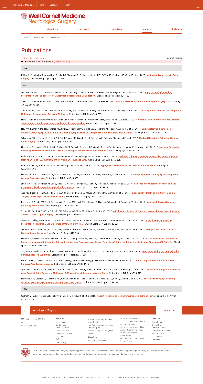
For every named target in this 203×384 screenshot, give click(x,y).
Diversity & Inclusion (64, 333)
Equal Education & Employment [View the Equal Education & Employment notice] (90, 377)
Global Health (125, 335)
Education (116, 29)
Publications (157, 336)
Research (147, 29)
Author (24, 57)
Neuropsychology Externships (132, 327)
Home (24, 29)
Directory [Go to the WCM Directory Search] (129, 377)
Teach (67, 4)
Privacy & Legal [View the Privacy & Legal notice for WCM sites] (69, 377)
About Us (52, 29)
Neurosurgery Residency (97, 340)
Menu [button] (5, 7)
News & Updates (62, 328)
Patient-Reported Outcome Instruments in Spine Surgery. (125, 296)
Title (30, 57)
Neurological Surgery (44, 310)
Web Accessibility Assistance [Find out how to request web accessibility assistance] (147, 377)
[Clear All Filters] (62, 61)
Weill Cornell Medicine (23, 4)
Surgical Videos (158, 333)
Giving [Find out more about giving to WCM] (119, 377)
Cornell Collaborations (161, 330)
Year (42, 57)
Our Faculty (84, 29)
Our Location (25, 310)
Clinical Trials (157, 325)
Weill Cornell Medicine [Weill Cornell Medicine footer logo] (101, 367)
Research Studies (159, 328)
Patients (177, 29)
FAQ (57, 339)
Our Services (61, 325)
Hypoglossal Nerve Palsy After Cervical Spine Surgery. (128, 165)
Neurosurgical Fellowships (130, 318)
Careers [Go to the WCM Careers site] (110, 377)
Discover (54, 4)
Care (41, 4)
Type (35, 57)
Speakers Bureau (62, 330)
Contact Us (169, 310)
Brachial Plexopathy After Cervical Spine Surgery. (141, 101)
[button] (198, 5)
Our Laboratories (159, 322)
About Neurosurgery (64, 322)
